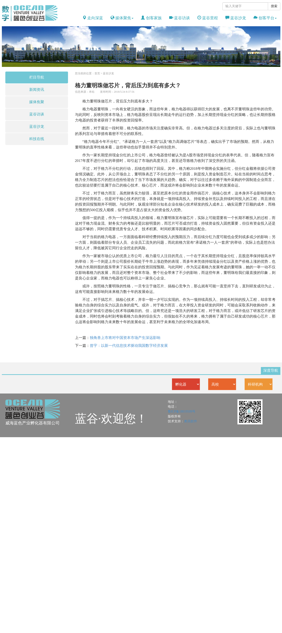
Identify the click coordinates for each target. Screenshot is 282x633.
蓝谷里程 (207, 18)
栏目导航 (36, 77)
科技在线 (36, 139)
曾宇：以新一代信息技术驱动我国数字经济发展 (129, 346)
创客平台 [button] (264, 18)
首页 (97, 73)
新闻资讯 (36, 90)
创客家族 (151, 18)
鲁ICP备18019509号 (182, 411)
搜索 (274, 6)
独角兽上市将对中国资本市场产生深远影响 (125, 338)
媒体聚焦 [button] (121, 18)
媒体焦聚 (36, 102)
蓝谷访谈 (179, 18)
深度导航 (270, 370)
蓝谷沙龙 (235, 18)
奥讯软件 (190, 421)
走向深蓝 (92, 18)
